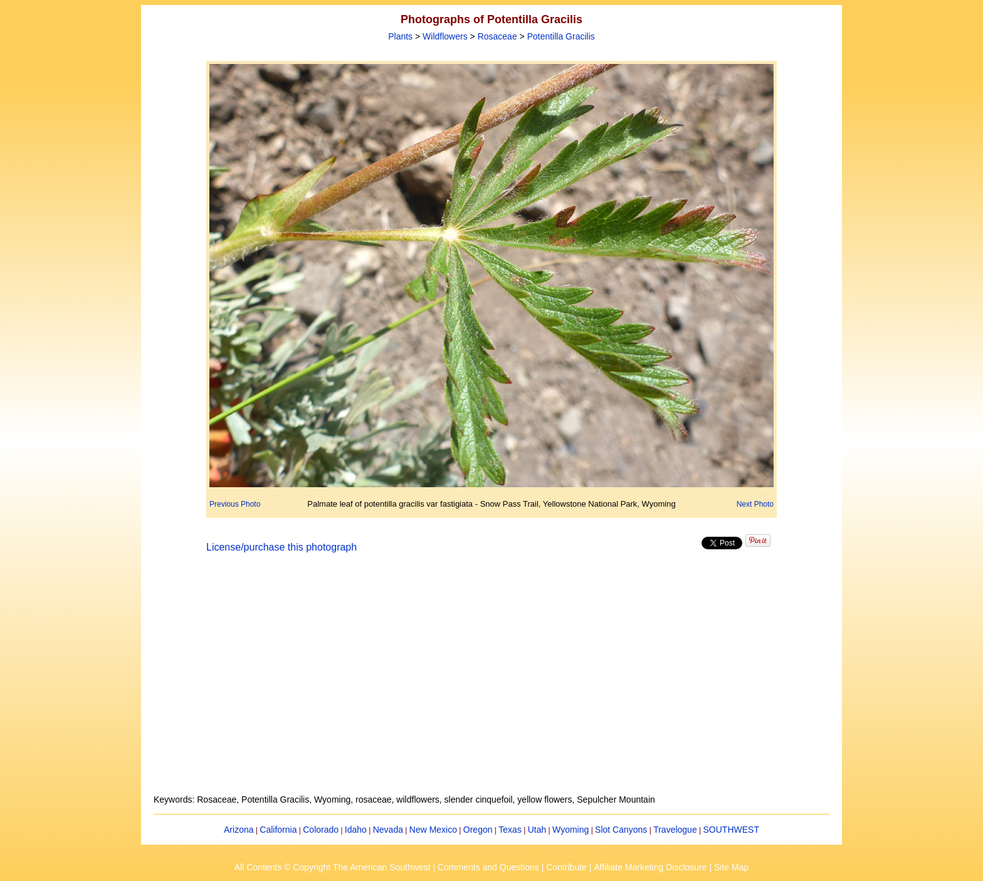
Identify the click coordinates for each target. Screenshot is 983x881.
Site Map (731, 867)
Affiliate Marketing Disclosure (650, 867)
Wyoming (570, 830)
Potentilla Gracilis (561, 36)
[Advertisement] (491, 681)
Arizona (238, 830)
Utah (537, 830)
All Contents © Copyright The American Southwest (332, 867)
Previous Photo (234, 504)
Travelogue (675, 830)
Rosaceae (497, 36)
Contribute (566, 867)
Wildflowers (445, 36)
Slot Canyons (621, 830)
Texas (510, 830)
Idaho (356, 830)
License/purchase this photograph (281, 547)
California (278, 830)
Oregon (478, 830)
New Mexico (433, 830)
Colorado (321, 830)
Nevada (388, 830)
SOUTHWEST (731, 830)
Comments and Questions (488, 867)
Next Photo (755, 504)
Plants (400, 36)
